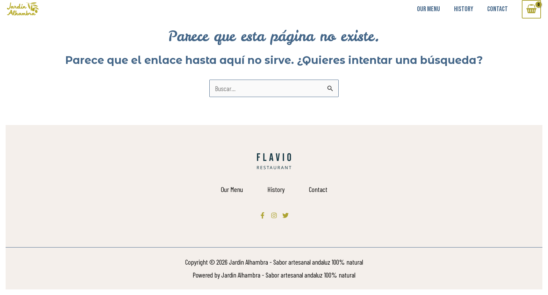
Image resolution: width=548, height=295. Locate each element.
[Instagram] (274, 215)
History (463, 9)
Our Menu (428, 9)
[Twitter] (285, 215)
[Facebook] (262, 215)
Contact (497, 9)
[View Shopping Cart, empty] (531, 9)
